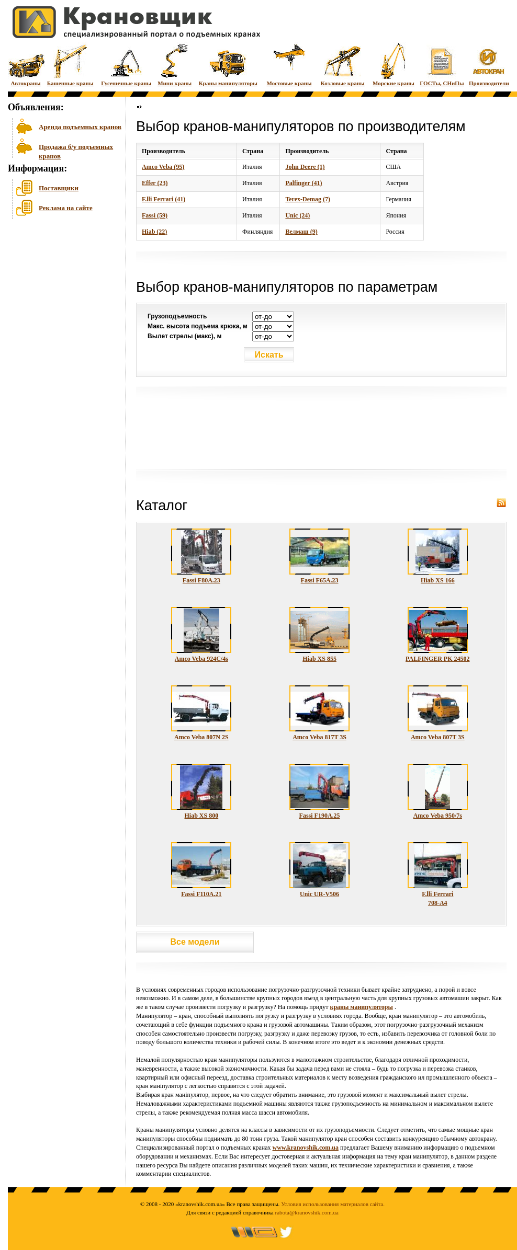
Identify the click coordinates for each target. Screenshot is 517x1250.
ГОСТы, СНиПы (442, 64)
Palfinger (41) (303, 183)
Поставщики (58, 188)
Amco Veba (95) (163, 166)
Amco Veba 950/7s (437, 815)
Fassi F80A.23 (201, 580)
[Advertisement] (60, 302)
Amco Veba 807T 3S (438, 737)
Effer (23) (154, 183)
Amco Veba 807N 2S (201, 737)
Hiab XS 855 (319, 658)
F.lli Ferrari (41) (163, 199)
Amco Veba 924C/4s (201, 658)
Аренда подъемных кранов (80, 127)
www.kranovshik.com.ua (306, 1147)
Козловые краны (343, 64)
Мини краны (174, 64)
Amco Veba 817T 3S (319, 737)
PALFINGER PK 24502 (437, 658)
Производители (489, 64)
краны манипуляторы (361, 1007)
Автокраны (25, 64)
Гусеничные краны (126, 64)
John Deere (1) (304, 166)
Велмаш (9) (301, 231)
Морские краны (393, 64)
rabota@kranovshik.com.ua (307, 1212)
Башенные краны (70, 64)
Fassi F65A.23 (320, 580)
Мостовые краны (288, 64)
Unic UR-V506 (319, 894)
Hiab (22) (154, 231)
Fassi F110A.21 (201, 894)
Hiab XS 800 (202, 815)
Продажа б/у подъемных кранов (76, 150)
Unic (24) (297, 215)
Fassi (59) (154, 215)
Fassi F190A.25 (319, 815)
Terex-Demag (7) (307, 199)
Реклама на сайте (66, 208)
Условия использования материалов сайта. (333, 1204)
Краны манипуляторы (228, 64)
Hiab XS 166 (438, 580)
